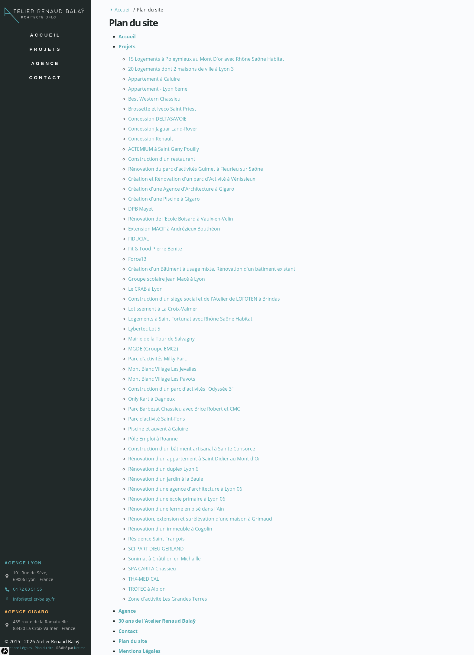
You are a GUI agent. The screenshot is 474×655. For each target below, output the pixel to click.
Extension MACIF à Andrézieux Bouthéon (174, 228)
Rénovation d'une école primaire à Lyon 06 (176, 498)
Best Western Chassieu (154, 98)
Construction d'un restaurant (161, 159)
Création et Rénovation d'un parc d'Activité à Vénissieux (191, 179)
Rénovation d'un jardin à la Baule (165, 479)
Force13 (137, 259)
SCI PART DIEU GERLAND (156, 548)
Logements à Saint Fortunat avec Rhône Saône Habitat (190, 318)
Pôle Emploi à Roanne (153, 438)
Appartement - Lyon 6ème (157, 89)
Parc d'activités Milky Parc (157, 358)
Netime (79, 647)
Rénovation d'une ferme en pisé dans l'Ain (176, 508)
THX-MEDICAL (143, 579)
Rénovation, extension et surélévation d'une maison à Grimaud (200, 518)
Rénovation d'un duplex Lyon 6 (163, 469)
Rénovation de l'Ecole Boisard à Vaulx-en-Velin (180, 218)
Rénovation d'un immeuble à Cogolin (170, 528)
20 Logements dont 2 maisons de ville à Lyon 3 (181, 69)
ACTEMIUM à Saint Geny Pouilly (163, 149)
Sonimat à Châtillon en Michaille (164, 558)
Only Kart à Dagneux (151, 398)
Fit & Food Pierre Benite (155, 248)
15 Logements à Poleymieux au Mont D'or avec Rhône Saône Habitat (206, 59)
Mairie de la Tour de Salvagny (161, 338)
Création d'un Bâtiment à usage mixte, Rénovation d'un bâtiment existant (211, 269)
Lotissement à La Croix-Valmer (162, 308)
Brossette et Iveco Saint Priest (162, 108)
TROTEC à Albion (147, 589)
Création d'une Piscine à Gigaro (164, 198)
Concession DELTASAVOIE (157, 118)
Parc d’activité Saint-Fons (156, 418)
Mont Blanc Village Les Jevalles (162, 369)
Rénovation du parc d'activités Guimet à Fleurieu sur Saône (195, 169)
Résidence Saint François (156, 538)
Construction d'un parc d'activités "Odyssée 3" (180, 389)
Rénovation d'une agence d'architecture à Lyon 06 (185, 489)
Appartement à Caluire (154, 79)
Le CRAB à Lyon (145, 289)
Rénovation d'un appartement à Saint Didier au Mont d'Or (194, 458)
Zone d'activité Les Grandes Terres (167, 598)
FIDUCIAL (138, 238)
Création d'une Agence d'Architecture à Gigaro (181, 189)
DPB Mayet (140, 208)
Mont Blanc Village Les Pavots (161, 379)
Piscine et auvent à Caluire (158, 428)
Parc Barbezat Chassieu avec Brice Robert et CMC (184, 408)
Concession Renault (150, 138)
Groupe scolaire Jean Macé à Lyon (166, 279)
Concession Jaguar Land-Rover (162, 128)
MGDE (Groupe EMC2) (153, 348)
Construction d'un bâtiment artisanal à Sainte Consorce (191, 448)
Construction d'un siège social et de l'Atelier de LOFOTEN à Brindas (204, 298)
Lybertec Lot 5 (144, 328)
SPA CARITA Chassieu (152, 568)
